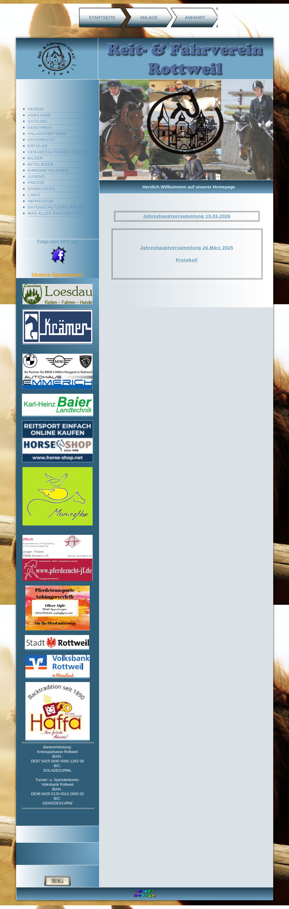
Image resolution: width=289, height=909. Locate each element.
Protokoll (187, 259)
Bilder (35, 158)
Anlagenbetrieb (47, 133)
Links (34, 195)
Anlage (149, 17)
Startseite (102, 17)
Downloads (41, 189)
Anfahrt (195, 17)
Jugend (36, 176)
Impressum (40, 201)
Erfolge (38, 146)
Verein (36, 109)
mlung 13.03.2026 (209, 216)
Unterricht (42, 140)
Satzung (38, 121)
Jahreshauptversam (166, 216)
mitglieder (41, 164)
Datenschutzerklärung (56, 207)
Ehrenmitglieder (48, 170)
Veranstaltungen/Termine (57, 152)
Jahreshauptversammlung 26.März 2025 (186, 247)
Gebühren (40, 127)
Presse (36, 183)
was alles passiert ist (55, 213)
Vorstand (39, 115)
